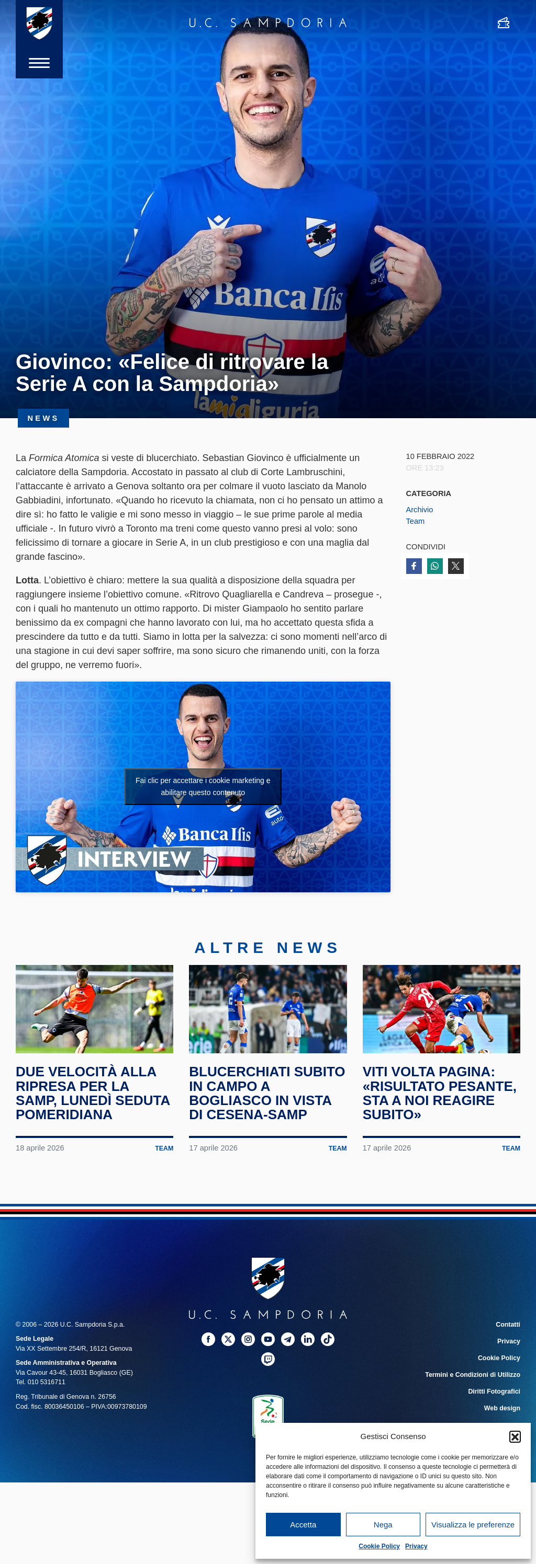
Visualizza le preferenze (473, 1524)
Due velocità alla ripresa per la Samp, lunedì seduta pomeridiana (93, 1093)
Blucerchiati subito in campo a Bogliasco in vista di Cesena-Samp (267, 1093)
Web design (502, 1408)
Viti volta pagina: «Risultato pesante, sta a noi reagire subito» (440, 1093)
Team (415, 521)
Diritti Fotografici (494, 1391)
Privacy (416, 1546)
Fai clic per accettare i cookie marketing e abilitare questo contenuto (203, 786)
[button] (515, 1436)
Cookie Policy (379, 1546)
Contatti (508, 1324)
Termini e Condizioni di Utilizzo (472, 1374)
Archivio (419, 509)
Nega (383, 1524)
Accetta (303, 1524)
